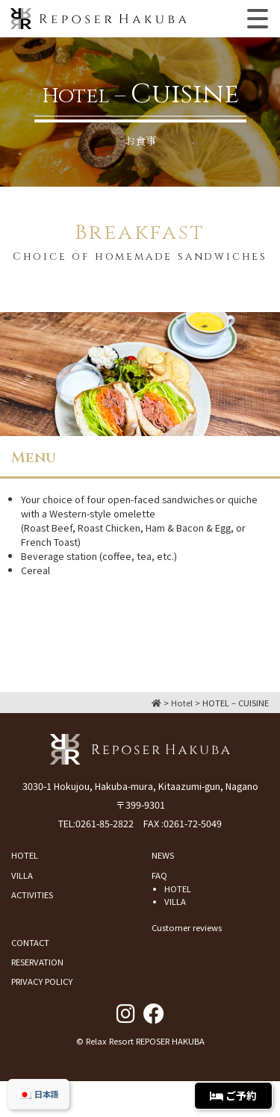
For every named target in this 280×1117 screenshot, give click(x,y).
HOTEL (24, 855)
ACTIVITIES (32, 894)
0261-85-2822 (104, 823)
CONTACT (30, 942)
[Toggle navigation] (257, 18)
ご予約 (233, 1095)
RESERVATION (37, 962)
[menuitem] (38, 1094)
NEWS (163, 855)
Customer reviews (187, 927)
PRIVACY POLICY (41, 981)
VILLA (22, 875)
